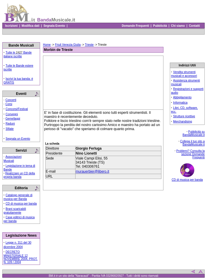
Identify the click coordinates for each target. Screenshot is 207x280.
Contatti (194, 25)
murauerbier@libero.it (92, 171)
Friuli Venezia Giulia (67, 44)
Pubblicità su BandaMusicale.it (194, 133)
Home (47, 44)
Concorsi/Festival (17, 109)
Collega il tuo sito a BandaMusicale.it (192, 143)
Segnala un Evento (18, 138)
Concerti (11, 100)
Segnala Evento (54, 25)
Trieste (89, 44)
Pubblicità (160, 25)
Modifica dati (30, 25)
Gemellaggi (13, 118)
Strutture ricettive (184, 116)
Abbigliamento (182, 97)
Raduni (10, 123)
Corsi (9, 104)
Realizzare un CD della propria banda (19, 175)
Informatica (180, 102)
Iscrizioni (11, 25)
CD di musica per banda (21, 203)
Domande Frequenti (135, 25)
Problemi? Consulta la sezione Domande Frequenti (190, 154)
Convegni (12, 114)
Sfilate (10, 128)
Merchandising (182, 121)
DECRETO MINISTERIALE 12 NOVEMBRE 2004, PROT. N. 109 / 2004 (20, 257)
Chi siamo (177, 25)
